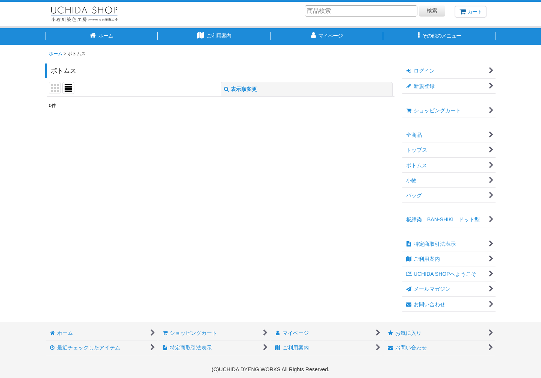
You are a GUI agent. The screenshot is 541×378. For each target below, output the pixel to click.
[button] (439, 36)
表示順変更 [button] (240, 89)
